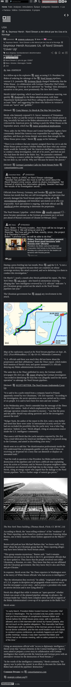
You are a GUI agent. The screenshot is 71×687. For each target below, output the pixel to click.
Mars (8, 63)
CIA (7, 66)
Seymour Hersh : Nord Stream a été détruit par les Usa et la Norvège (31, 42)
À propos (36, 10)
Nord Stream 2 (11, 60)
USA (4, 27)
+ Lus (62, 7)
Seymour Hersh (12, 58)
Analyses (17, 7)
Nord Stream (46, 78)
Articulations (27, 7)
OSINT (30, 60)
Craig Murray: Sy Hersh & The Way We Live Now (38, 110)
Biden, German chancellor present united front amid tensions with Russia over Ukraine (45, 241)
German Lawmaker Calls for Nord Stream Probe (37, 165)
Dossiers (55, 7)
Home (4, 7)
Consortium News (12, 174)
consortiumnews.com (13, 167)
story (37, 75)
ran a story (22, 281)
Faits (10, 7)
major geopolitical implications (47, 126)
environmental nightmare (15, 201)
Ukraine (13, 63)
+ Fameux (6, 10)
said (49, 265)
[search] (19, 1)
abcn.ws (32, 255)
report (32, 375)
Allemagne (21, 63)
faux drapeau (11, 53)
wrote (39, 139)
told (50, 192)
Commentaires (25, 10)
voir (8, 259)
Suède (28, 63)
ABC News (10, 224)
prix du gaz (22, 60)
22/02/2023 (28, 174)
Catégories (45, 7)
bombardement (23, 53)
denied (38, 294)
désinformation (35, 53)
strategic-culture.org (26, 39)
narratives (17, 55)
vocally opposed (53, 212)
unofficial (8, 206)
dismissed (18, 97)
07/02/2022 (23, 224)
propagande (8, 55)
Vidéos (15, 10)
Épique (37, 7)
